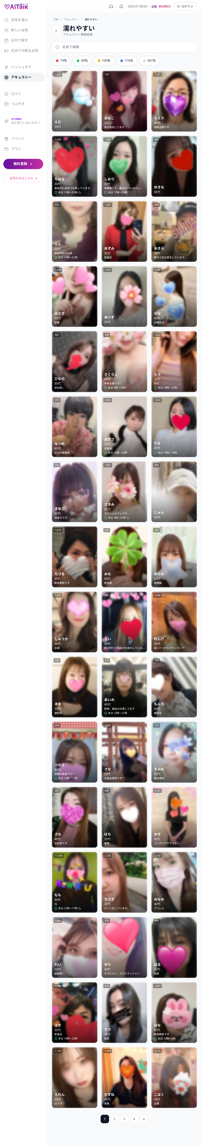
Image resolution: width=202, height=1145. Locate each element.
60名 (81, 60)
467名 (145, 60)
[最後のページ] (144, 1118)
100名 (102, 60)
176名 (123, 60)
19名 (61, 60)
